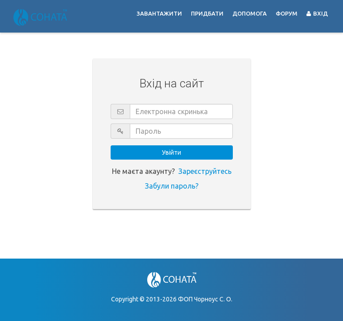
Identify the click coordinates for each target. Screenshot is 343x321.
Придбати (207, 13)
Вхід (317, 13)
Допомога (249, 13)
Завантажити (159, 13)
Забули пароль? (171, 186)
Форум (287, 13)
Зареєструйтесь (204, 171)
